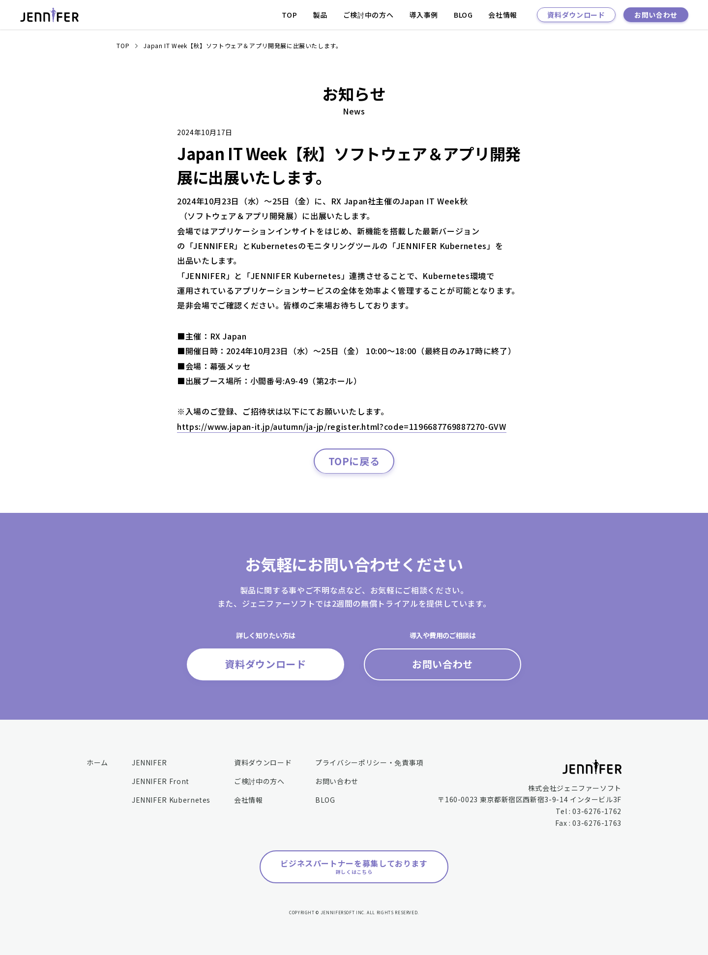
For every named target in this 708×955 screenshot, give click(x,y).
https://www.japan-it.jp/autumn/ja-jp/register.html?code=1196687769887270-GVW (341, 426)
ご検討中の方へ (368, 15)
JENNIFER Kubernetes (171, 799)
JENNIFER (149, 762)
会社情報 (502, 15)
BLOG (463, 15)
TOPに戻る (354, 461)
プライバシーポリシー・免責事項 (369, 762)
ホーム (97, 762)
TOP (289, 15)
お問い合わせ (656, 15)
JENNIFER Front (160, 781)
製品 (320, 15)
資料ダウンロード (576, 15)
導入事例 (423, 15)
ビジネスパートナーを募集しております (354, 866)
